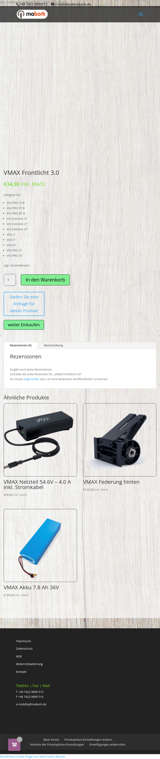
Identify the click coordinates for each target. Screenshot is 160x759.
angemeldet (31, 379)
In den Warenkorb (45, 279)
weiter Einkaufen (24, 324)
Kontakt (21, 672)
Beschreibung (53, 345)
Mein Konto (51, 740)
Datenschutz (24, 648)
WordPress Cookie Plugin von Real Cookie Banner (32, 756)
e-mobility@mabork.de (31, 704)
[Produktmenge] (10, 280)
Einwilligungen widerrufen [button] (107, 744)
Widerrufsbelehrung (29, 664)
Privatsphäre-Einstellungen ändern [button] (88, 740)
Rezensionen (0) (21, 345)
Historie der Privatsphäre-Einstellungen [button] (57, 744)
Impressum (23, 641)
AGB (19, 656)
